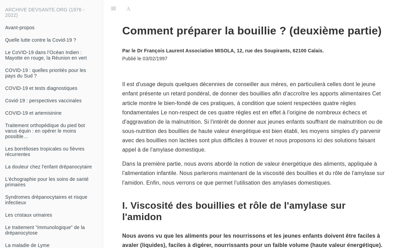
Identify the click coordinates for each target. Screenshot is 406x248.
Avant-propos (19, 27)
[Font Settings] (128, 8)
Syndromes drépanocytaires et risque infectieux (46, 199)
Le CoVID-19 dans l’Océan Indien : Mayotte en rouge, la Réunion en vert (46, 55)
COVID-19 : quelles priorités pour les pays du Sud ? (45, 73)
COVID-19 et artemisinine (33, 113)
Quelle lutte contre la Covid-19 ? (40, 40)
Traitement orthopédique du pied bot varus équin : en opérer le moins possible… (45, 131)
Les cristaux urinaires (28, 215)
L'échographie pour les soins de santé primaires (47, 181)
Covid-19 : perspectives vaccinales (43, 100)
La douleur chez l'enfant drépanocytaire (48, 166)
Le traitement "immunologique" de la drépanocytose (45, 230)
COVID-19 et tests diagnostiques (41, 88)
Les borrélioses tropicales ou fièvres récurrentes (45, 151)
